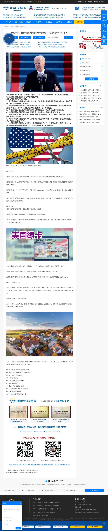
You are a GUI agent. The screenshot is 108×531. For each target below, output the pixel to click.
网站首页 (8, 22)
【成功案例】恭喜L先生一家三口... (90, 90)
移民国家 (28, 22)
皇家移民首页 (80, 1)
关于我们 (69, 22)
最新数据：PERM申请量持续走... (89, 122)
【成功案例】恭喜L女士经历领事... (90, 95)
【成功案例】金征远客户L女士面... (90, 101)
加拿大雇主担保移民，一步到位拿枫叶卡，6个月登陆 (53, 42)
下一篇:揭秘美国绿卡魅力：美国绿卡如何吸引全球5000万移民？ (22, 472)
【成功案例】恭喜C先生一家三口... (90, 98)
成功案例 (59, 22)
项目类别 (39, 22)
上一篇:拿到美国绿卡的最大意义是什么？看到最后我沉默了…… (22, 470)
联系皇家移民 (88, 1)
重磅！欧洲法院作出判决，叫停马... (90, 119)
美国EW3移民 (19, 22)
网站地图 (96, 1)
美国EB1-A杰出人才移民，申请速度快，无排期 (19, 47)
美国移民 (17, 26)
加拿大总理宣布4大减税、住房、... (90, 117)
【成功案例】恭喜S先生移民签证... (90, 92)
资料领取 (26, 37)
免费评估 (79, 22)
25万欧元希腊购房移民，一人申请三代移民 (18, 44)
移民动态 (23, 26)
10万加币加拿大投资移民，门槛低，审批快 (50, 44)
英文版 (103, 1)
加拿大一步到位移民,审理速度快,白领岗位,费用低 (52, 47)
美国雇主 (49, 22)
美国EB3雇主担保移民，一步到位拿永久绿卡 (18, 42)
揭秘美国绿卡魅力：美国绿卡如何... (90, 114)
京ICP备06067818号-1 (60, 518)
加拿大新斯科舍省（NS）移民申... (90, 111)
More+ (101, 86)
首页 (12, 26)
